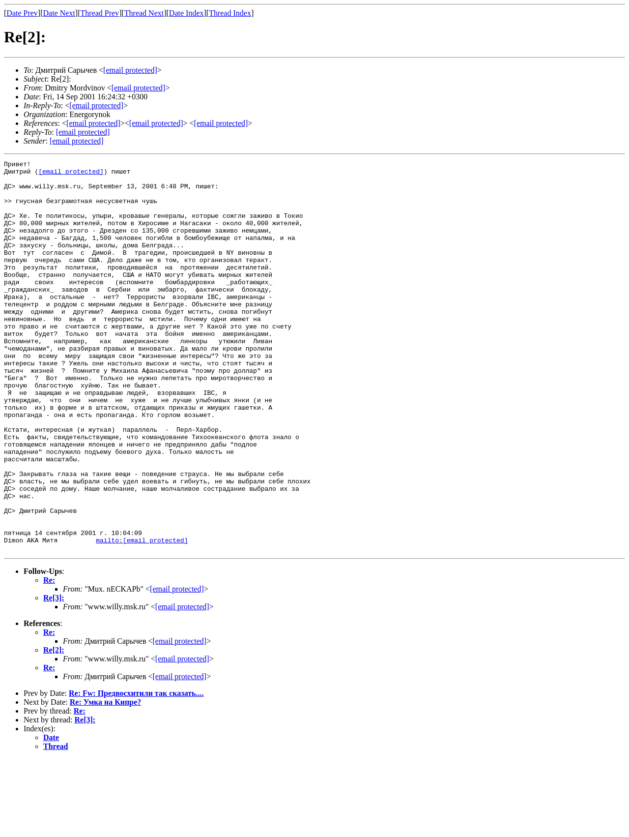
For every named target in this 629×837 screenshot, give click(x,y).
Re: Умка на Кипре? (106, 780)
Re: (49, 658)
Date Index (186, 13)
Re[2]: (53, 728)
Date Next (59, 13)
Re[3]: (53, 676)
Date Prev (22, 13)
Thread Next (144, 13)
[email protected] (71, 174)
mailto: (142, 616)
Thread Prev (99, 13)
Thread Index (230, 13)
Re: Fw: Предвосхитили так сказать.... (136, 771)
